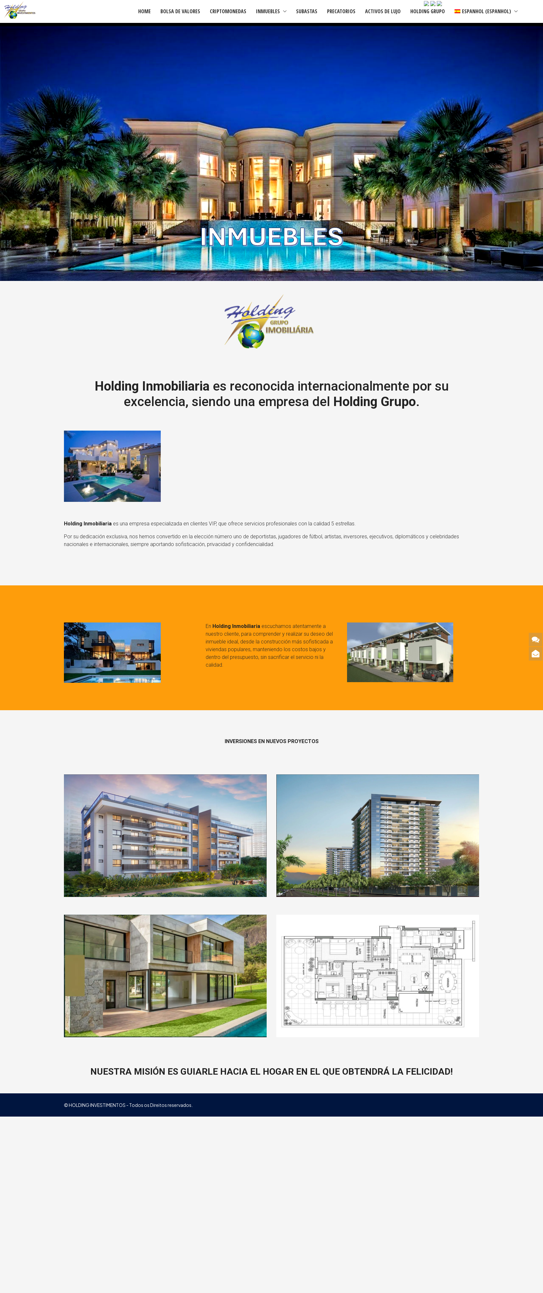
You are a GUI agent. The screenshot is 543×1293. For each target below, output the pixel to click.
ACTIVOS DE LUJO (383, 11)
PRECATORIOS (341, 11)
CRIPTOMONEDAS (228, 11)
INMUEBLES (268, 11)
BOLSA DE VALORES (180, 11)
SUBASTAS (306, 11)
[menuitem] (529, 11)
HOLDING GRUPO (427, 11)
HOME (144, 11)
